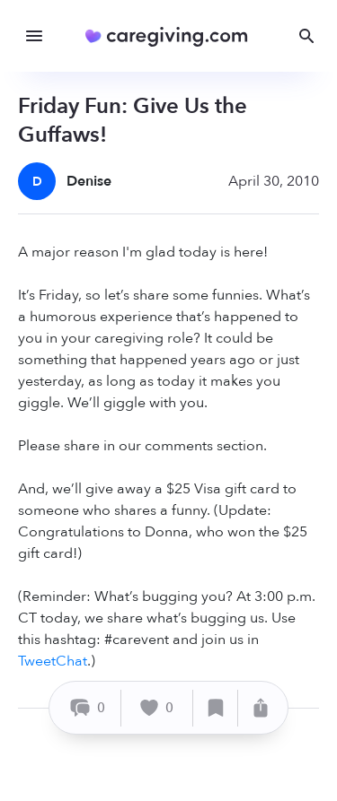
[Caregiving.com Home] (172, 36)
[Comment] (87, 708)
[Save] (215, 708)
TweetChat (52, 661)
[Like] (157, 708)
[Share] (260, 708)
